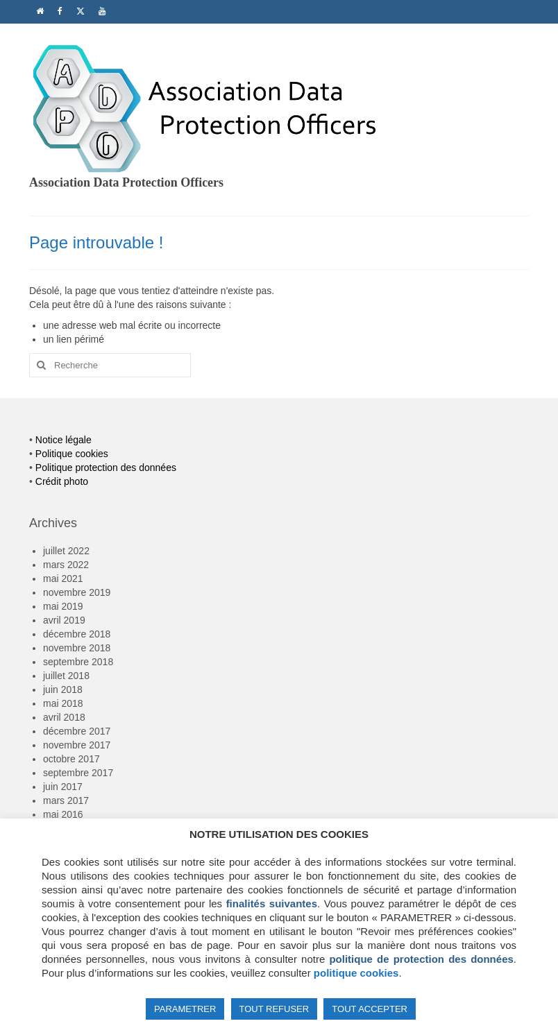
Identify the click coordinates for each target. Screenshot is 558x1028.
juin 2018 (63, 689)
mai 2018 (63, 703)
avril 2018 (64, 717)
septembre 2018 (78, 661)
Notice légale (63, 439)
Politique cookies (71, 453)
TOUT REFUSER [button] (274, 1009)
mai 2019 (63, 606)
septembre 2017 (78, 772)
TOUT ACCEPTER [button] (369, 1009)
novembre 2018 (76, 647)
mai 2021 (63, 578)
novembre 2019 (76, 592)
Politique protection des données (105, 467)
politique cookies (356, 973)
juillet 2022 (66, 550)
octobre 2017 (71, 758)
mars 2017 (66, 800)
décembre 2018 (76, 634)
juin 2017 (63, 786)
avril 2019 (64, 620)
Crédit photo (61, 481)
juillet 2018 (66, 675)
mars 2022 (66, 564)
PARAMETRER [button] (185, 1009)
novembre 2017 (76, 745)
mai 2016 (63, 814)
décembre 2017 (76, 731)
